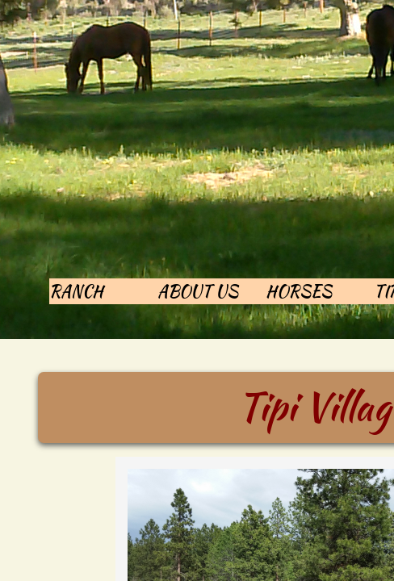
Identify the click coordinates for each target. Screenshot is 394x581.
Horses (299, 291)
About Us (197, 291)
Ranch (76, 291)
